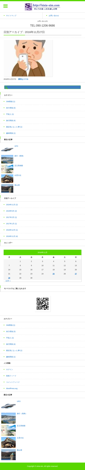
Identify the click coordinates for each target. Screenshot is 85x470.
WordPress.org (11, 388)
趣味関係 (10, 133)
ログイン (9, 369)
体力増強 (10, 108)
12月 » (8, 281)
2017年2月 (11, 217)
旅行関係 (10, 120)
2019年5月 (11, 211)
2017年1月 (11, 224)
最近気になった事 (14, 127)
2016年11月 (12, 236)
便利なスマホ (23, 79)
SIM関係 (10, 101)
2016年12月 (12, 230)
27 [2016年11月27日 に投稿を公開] (76, 274)
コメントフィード (13, 382)
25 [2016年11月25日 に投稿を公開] (54, 274)
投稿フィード (11, 376)
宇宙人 (10, 114)
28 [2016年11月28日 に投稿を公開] (9, 278)
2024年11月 (12, 205)
